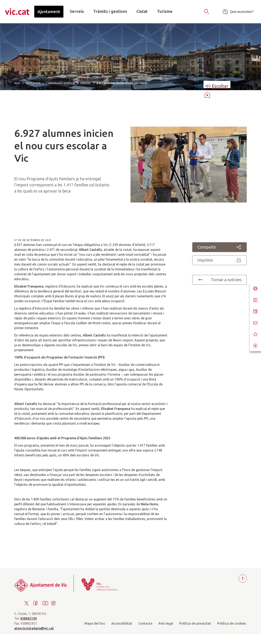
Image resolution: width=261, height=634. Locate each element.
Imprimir (219, 260)
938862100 (28, 618)
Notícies (86, 83)
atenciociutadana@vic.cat (34, 628)
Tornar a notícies (219, 280)
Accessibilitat (121, 623)
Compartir (219, 247)
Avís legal (165, 623)
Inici (17, 83)
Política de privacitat (195, 623)
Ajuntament (33, 83)
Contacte (145, 623)
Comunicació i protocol (60, 83)
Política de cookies (231, 623)
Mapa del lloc (94, 623)
